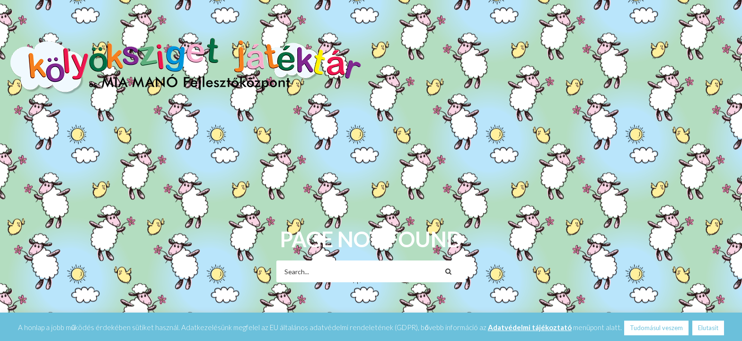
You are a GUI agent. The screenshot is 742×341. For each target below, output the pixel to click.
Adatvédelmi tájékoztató (530, 327)
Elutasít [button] (708, 328)
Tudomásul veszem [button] (656, 328)
